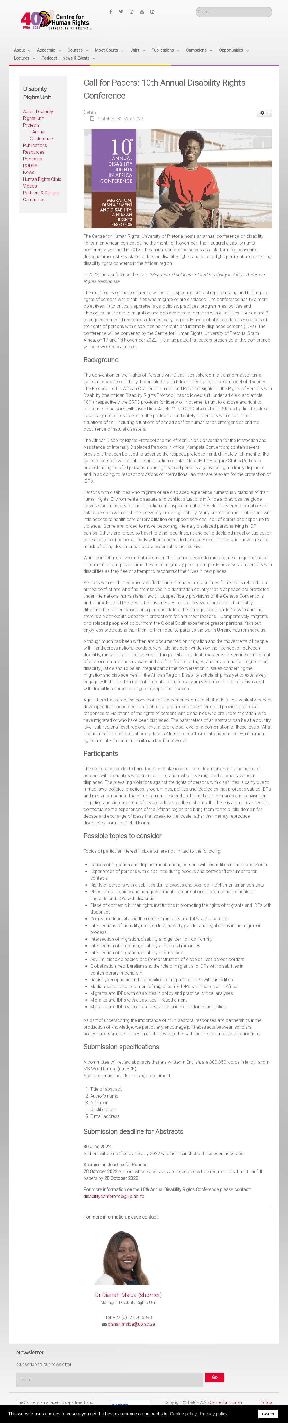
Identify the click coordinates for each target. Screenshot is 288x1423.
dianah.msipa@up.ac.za (131, 1324)
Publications (35, 145)
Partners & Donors (41, 192)
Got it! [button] (268, 1414)
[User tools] (264, 113)
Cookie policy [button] (183, 1413)
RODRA (30, 165)
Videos (30, 186)
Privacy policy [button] (214, 1413)
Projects (31, 125)
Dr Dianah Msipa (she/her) (128, 1295)
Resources (33, 152)
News (28, 172)
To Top (265, 1402)
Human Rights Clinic (42, 179)
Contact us (33, 199)
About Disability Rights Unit (38, 115)
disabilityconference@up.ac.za (114, 1196)
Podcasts (32, 159)
